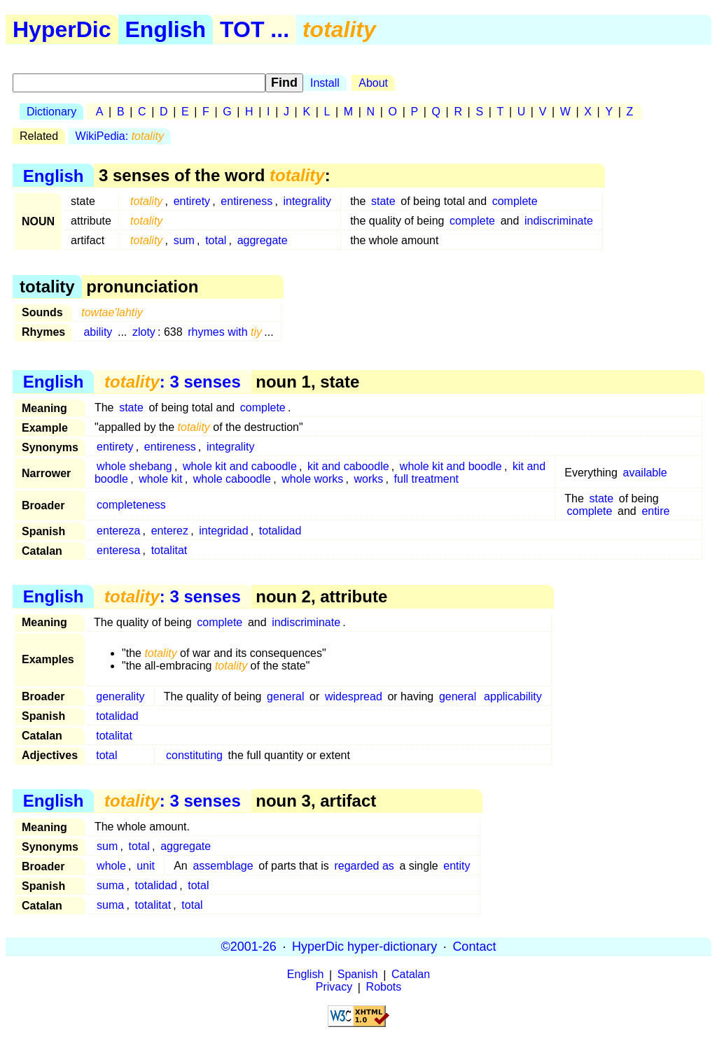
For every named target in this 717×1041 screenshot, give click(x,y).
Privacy (334, 987)
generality (120, 696)
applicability (513, 696)
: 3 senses (172, 381)
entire (655, 511)
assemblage (223, 866)
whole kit (160, 479)
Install (325, 83)
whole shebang (134, 466)
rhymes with (225, 332)
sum (184, 240)
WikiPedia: (120, 136)
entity (456, 866)
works (369, 479)
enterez (169, 531)
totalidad (280, 531)
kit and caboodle (348, 466)
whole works (312, 479)
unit (146, 866)
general (285, 696)
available (645, 473)
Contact (474, 947)
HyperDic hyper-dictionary (364, 947)
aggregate (262, 240)
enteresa (118, 550)
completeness (131, 505)
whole (111, 866)
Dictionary (51, 112)
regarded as (364, 866)
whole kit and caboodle (240, 466)
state (383, 201)
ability (97, 332)
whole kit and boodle (451, 466)
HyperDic (62, 29)
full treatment (426, 479)
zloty (143, 332)
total (215, 240)
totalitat (169, 550)
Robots (384, 987)
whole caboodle (232, 479)
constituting (194, 755)
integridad (223, 531)
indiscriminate (558, 221)
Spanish (357, 975)
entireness (246, 201)
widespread (353, 696)
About (373, 83)
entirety (192, 201)
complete (515, 201)
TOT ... (254, 29)
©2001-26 (249, 947)
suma (110, 885)
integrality (306, 201)
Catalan (410, 975)
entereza (118, 531)
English (166, 29)
